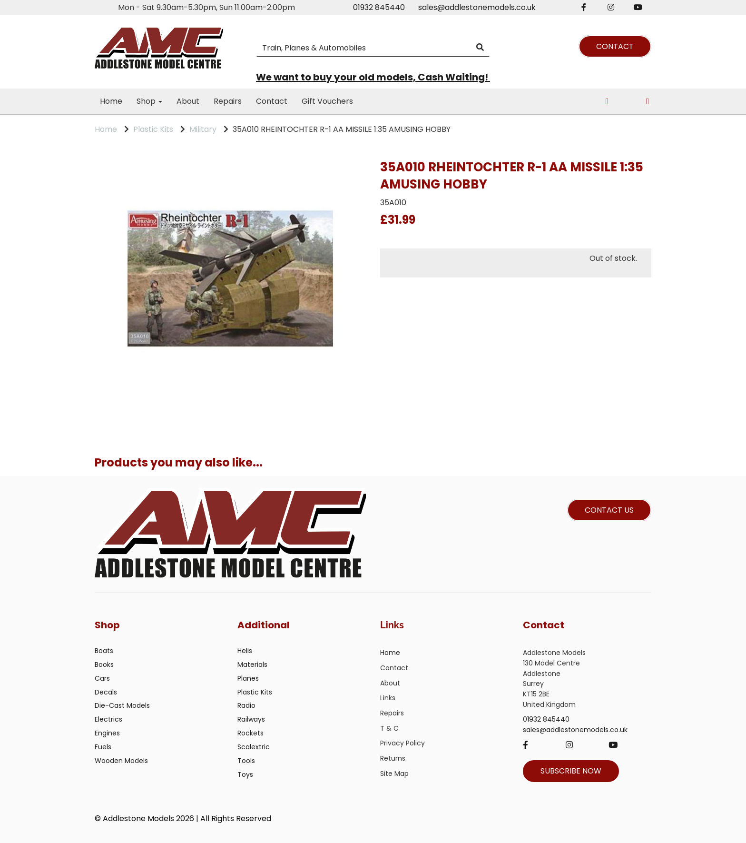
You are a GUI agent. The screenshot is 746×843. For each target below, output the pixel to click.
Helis (244, 650)
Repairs (228, 101)
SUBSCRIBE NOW (570, 770)
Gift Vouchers (327, 101)
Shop (149, 101)
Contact (271, 101)
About (188, 101)
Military (202, 129)
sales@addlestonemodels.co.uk (477, 7)
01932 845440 (379, 7)
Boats (104, 650)
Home (111, 101)
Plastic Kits (153, 129)
